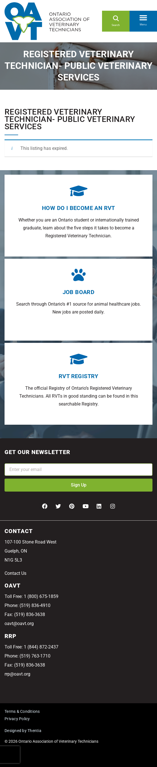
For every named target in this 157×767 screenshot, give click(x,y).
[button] (143, 17)
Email (10, 459)
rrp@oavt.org (17, 674)
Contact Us (15, 573)
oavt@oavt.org (19, 623)
